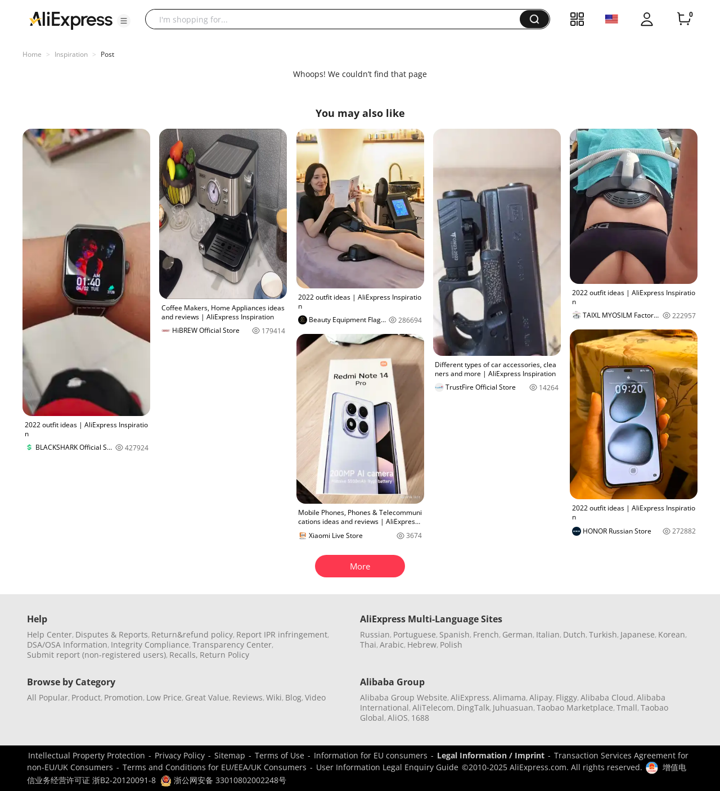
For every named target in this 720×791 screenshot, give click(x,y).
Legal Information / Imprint (490, 755)
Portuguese (414, 634)
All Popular (47, 697)
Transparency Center (232, 644)
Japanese (637, 634)
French (486, 634)
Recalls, (183, 654)
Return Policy (224, 654)
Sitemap (229, 755)
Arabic (392, 644)
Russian (375, 634)
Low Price (164, 697)
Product (86, 697)
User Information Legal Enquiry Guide (387, 767)
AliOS (398, 717)
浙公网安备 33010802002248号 (223, 780)
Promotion (123, 697)
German (517, 634)
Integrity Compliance (150, 644)
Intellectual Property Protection (86, 755)
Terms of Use (279, 755)
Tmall (626, 707)
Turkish (603, 634)
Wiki (274, 697)
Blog (293, 697)
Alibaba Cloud (606, 697)
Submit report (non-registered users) (96, 654)
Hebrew (421, 644)
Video (315, 697)
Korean (671, 634)
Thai (368, 644)
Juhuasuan (513, 707)
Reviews (247, 697)
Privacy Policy (180, 755)
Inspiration (71, 54)
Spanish (454, 634)
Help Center (49, 634)
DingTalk (473, 707)
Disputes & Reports (111, 634)
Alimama (509, 697)
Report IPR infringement (281, 634)
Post (107, 54)
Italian (548, 634)
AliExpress (470, 697)
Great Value (207, 697)
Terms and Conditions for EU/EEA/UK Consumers (215, 767)
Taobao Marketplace (575, 707)
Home (32, 54)
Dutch (574, 634)
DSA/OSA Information (67, 644)
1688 (420, 717)
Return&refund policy (192, 634)
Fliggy (566, 697)
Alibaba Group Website (403, 697)
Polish (451, 644)
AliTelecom (432, 707)
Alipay (540, 697)
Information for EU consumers (371, 755)
